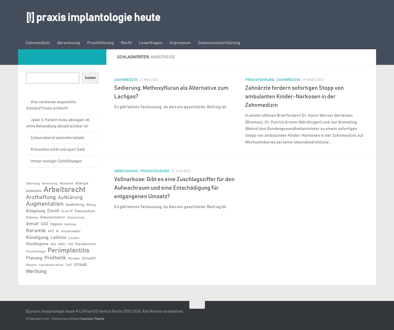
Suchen (90, 78)
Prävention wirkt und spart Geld (58, 150)
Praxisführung (100, 43)
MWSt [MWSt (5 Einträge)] (62, 244)
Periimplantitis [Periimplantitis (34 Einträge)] (68, 251)
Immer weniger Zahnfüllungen (56, 161)
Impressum (180, 43)
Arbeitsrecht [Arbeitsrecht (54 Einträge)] (64, 190)
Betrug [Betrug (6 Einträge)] (91, 204)
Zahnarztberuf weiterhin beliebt (57, 138)
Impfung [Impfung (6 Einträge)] (70, 224)
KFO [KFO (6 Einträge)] (51, 231)
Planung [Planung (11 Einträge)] (34, 258)
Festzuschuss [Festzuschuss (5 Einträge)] (76, 217)
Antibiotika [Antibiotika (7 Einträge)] (34, 191)
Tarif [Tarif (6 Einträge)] (68, 264)
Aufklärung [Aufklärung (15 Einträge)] (70, 197)
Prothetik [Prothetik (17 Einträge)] (55, 257)
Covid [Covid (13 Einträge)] (53, 211)
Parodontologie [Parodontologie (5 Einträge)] (36, 251)
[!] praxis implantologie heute (93, 17)
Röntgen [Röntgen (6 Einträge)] (74, 258)
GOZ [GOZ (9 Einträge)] (44, 224)
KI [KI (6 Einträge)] (57, 231)
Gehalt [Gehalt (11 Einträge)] (32, 224)
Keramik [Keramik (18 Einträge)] (36, 230)
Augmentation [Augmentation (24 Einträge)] (45, 204)
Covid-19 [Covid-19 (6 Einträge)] (67, 211)
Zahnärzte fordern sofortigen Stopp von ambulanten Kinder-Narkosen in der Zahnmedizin (294, 96)
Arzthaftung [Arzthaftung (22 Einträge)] (41, 197)
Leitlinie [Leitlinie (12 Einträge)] (58, 237)
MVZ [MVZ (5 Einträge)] (53, 244)
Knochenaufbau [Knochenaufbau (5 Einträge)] (70, 231)
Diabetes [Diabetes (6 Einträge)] (32, 217)
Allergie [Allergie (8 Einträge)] (81, 183)
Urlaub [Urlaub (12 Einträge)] (80, 264)
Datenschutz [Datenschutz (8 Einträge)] (85, 211)
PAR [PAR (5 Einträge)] (70, 244)
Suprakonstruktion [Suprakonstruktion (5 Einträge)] (51, 265)
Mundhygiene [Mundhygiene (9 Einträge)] (37, 244)
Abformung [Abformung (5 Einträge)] (33, 183)
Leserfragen (150, 43)
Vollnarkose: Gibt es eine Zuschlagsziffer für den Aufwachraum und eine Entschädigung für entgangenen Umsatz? (174, 188)
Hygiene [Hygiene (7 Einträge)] (56, 224)
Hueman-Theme (92, 319)
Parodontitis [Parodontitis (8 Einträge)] (85, 244)
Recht (126, 43)
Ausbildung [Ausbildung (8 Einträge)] (75, 205)
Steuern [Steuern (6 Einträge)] (31, 264)
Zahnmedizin (38, 43)
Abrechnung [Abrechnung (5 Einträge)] (49, 183)
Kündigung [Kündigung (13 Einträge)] (37, 237)
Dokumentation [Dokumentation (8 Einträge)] (52, 217)
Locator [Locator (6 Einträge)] (73, 237)
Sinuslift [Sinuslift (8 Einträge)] (89, 258)
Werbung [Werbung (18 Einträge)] (36, 271)
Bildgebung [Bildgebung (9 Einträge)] (35, 211)
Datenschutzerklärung (219, 43)
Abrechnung (68, 43)
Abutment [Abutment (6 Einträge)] (66, 183)
